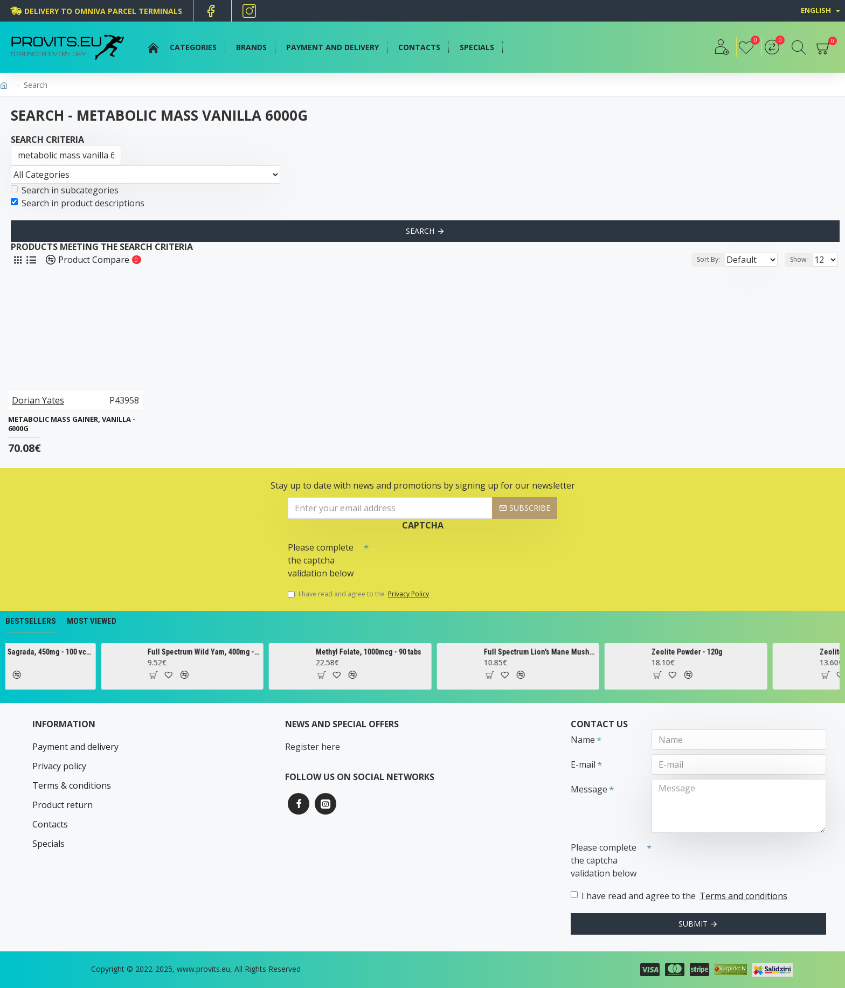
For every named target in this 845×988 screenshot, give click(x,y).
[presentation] (444, 556)
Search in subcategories (65, 190)
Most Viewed (91, 621)
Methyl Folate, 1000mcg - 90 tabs (410, 652)
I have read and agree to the (359, 594)
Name (583, 740)
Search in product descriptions (77, 203)
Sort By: (699, 259)
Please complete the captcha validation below (321, 560)
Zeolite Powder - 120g (728, 652)
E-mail (583, 764)
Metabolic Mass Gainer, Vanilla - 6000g (71, 424)
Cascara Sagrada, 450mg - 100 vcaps (78, 652)
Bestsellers (30, 621)
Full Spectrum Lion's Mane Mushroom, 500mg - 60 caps (581, 652)
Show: (802, 259)
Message (589, 789)
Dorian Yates (38, 400)
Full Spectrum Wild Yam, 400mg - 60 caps (246, 652)
